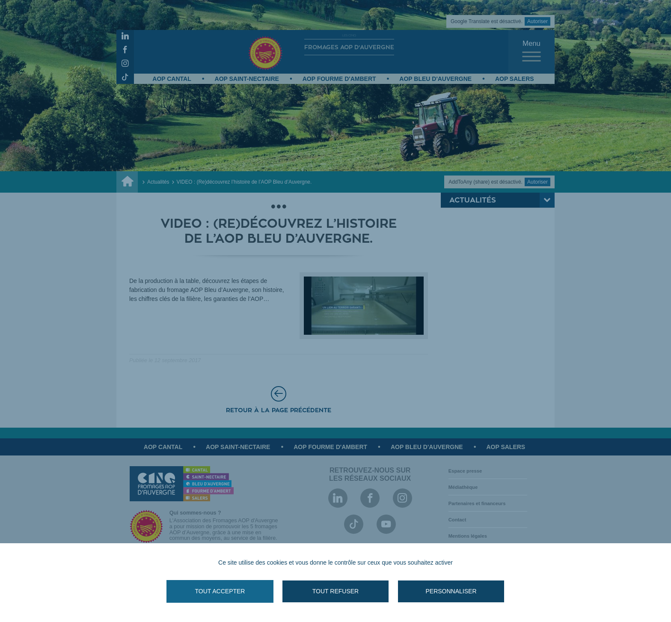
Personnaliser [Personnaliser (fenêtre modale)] (450, 591)
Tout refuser (335, 591)
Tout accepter (220, 591)
